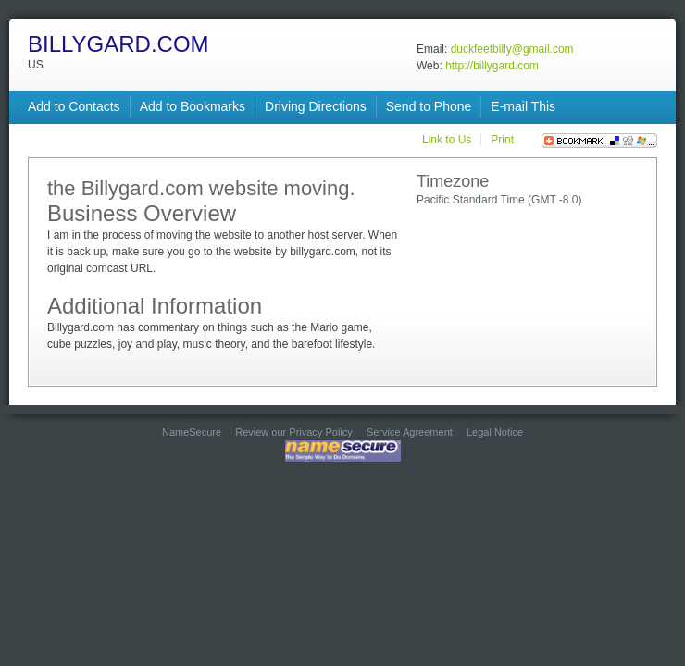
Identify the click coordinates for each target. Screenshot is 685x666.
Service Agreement (410, 432)
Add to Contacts (74, 106)
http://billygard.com (492, 65)
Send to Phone (429, 106)
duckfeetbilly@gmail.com (512, 49)
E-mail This (523, 106)
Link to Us (446, 139)
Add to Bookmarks (192, 106)
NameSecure (191, 432)
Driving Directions (316, 106)
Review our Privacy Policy (294, 432)
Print (502, 139)
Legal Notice (495, 432)
